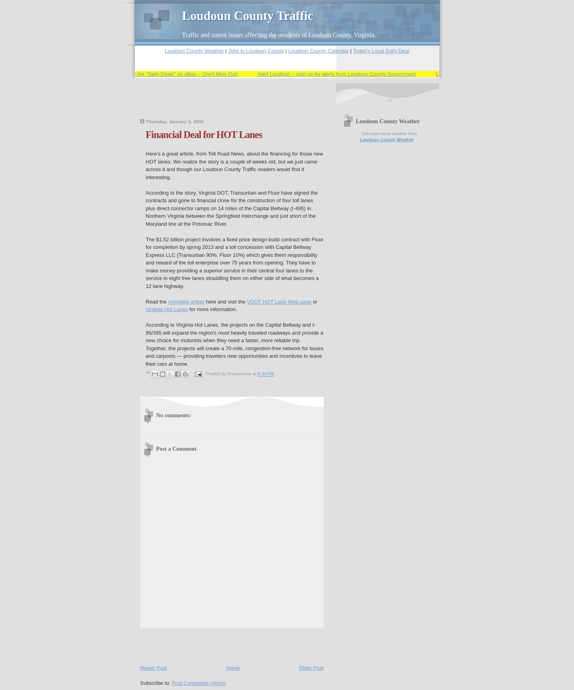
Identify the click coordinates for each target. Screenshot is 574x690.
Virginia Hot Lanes (167, 309)
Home (233, 668)
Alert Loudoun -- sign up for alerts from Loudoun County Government (341, 74)
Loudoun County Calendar (318, 51)
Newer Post (153, 668)
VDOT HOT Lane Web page (279, 302)
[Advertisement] (233, 103)
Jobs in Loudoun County (256, 51)
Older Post (311, 668)
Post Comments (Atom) (199, 683)
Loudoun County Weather (194, 51)
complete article (186, 302)
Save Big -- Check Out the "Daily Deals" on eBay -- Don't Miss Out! (165, 74)
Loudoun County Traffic (247, 16)
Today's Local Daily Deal (381, 51)
